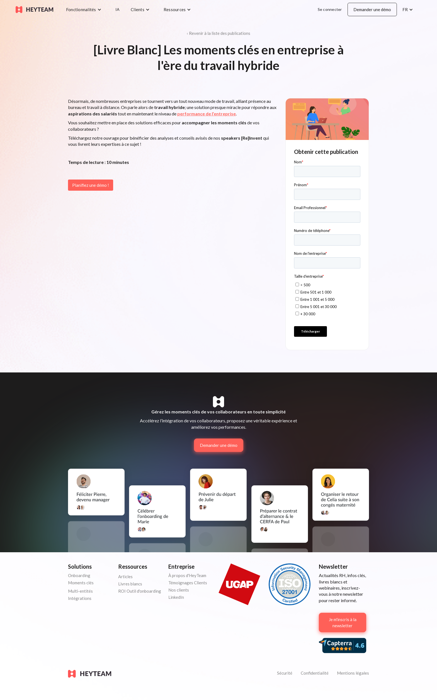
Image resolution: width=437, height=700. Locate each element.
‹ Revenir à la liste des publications (218, 33)
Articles (125, 576)
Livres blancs (130, 583)
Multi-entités (80, 591)
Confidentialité (315, 672)
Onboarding (79, 575)
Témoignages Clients (187, 582)
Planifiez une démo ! (90, 185)
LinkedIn (176, 597)
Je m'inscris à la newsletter (342, 622)
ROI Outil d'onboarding (139, 591)
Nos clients (178, 589)
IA (117, 9)
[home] (34, 9)
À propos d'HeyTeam (187, 575)
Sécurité (284, 672)
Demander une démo (372, 9)
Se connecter (330, 9)
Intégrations (79, 598)
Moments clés (81, 582)
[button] (85, 9)
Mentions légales (353, 672)
